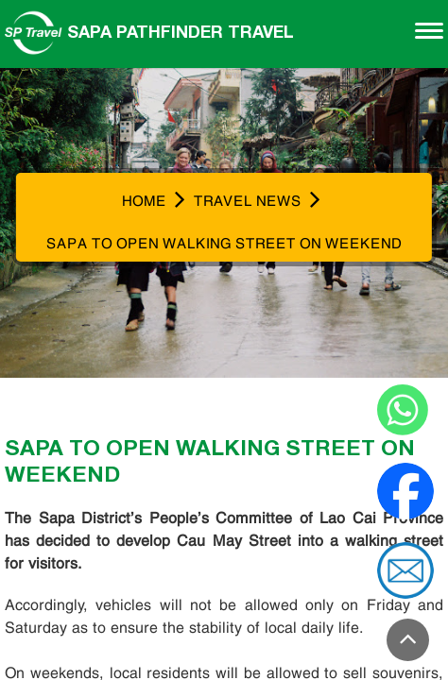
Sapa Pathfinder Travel (149, 31)
